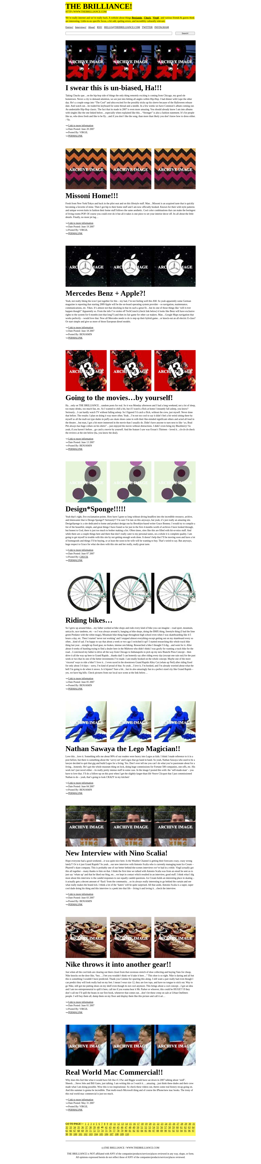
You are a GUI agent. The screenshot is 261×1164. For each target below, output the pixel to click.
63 (189, 1127)
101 (80, 1134)
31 (193, 1124)
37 (86, 1127)
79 (122, 1130)
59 (173, 1127)
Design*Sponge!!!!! (96, 509)
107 (111, 1134)
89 (161, 1130)
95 (185, 1130)
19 (146, 1124)
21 (154, 1124)
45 (118, 1127)
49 (134, 1127)
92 (173, 1130)
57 (165, 1127)
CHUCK (84, 557)
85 (146, 1130)
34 (74, 1127)
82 (134, 1130)
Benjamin (137, 17)
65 (67, 1130)
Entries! (69, 27)
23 (162, 1124)
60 (177, 1127)
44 (114, 1127)
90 (165, 1130)
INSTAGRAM (161, 27)
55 (157, 1127)
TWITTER (147, 27)
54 (154, 1127)
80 (126, 1130)
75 (106, 1130)
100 (75, 1134)
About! (91, 27)
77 (114, 1130)
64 (193, 1127)
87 (154, 1130)
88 (157, 1130)
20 (150, 1124)
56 (161, 1127)
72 (94, 1130)
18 (142, 1124)
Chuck (147, 17)
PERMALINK (75, 136)
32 (67, 1127)
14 (126, 1124)
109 (122, 1134)
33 (70, 1127)
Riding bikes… (89, 620)
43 (110, 1127)
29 (186, 1124)
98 (67, 1134)
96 (189, 1130)
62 (185, 1127)
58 (169, 1127)
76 (110, 1130)
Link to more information (80, 125)
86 (150, 1130)
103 (91, 1134)
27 (178, 1124)
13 (122, 1124)
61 (181, 1127)
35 (78, 1127)
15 (130, 1124)
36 (82, 1127)
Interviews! (80, 27)
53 (150, 1127)
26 (174, 1124)
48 (130, 1127)
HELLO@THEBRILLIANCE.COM (122, 27)
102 (86, 1134)
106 (106, 1134)
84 (142, 1130)
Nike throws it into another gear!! (118, 964)
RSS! (99, 27)
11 (115, 1124)
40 (98, 1127)
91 (169, 1130)
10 (110, 1124)
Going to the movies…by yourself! (119, 398)
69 (82, 1130)
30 (189, 1124)
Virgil (156, 17)
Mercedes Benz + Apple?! (106, 293)
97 (193, 1130)
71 (90, 1130)
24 (166, 1124)
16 (134, 1124)
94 (181, 1130)
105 (101, 1134)
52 (146, 1127)
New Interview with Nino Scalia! (117, 853)
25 (170, 1124)
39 (94, 1127)
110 (127, 1134)
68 (78, 1130)
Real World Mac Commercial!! (114, 1072)
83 (138, 1130)
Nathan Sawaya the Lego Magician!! (123, 749)
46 (122, 1127)
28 (182, 1124)
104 (96, 1134)
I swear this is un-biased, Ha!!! (114, 88)
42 (106, 1127)
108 (117, 1134)
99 (70, 1134)
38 (90, 1127)
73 (98, 1130)
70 (86, 1130)
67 (74, 1130)
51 (142, 1127)
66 (70, 1130)
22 (158, 1124)
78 (118, 1130)
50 (138, 1127)
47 (126, 1127)
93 (177, 1130)
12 (118, 1124)
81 (130, 1130)
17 (138, 1124)
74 (102, 1130)
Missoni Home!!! (92, 196)
